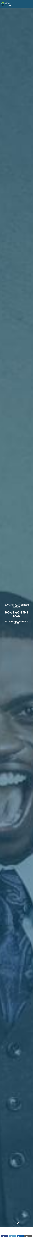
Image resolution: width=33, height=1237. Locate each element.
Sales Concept (22, 605)
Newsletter (9, 605)
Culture (16, 607)
